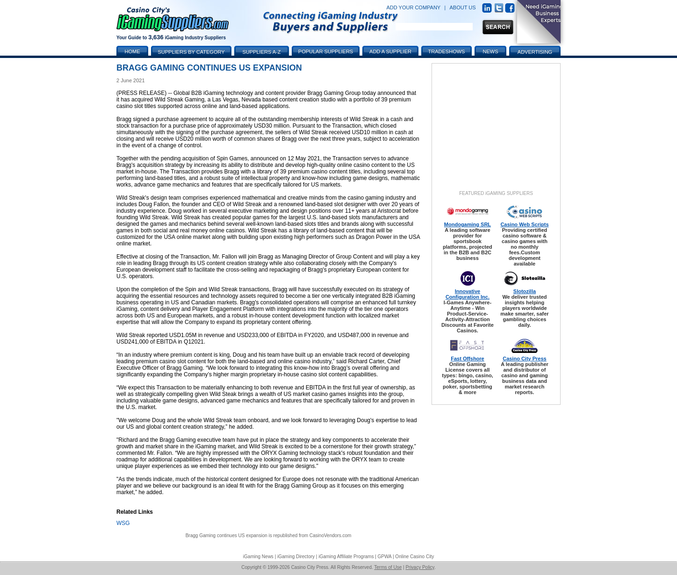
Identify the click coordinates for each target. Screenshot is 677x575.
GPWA (385, 556)
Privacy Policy (419, 567)
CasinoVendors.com (331, 535)
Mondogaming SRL (467, 224)
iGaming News (258, 556)
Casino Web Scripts (524, 224)
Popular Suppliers (325, 51)
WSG (123, 523)
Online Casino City (414, 556)
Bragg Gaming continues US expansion (226, 535)
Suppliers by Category (191, 52)
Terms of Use (388, 567)
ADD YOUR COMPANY (413, 7)
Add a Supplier (390, 51)
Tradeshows (446, 51)
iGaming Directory (296, 556)
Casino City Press (525, 358)
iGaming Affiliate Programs (346, 556)
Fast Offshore (467, 358)
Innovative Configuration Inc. (468, 294)
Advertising (535, 52)
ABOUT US (463, 7)
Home (132, 51)
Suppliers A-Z (262, 52)
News (490, 51)
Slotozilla (524, 291)
